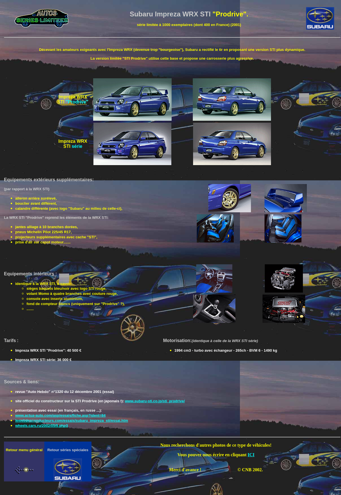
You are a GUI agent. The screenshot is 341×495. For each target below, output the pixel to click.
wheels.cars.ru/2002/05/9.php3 (41, 425)
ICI (251, 454)
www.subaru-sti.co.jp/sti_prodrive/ (155, 401)
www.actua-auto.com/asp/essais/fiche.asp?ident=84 (60, 415)
